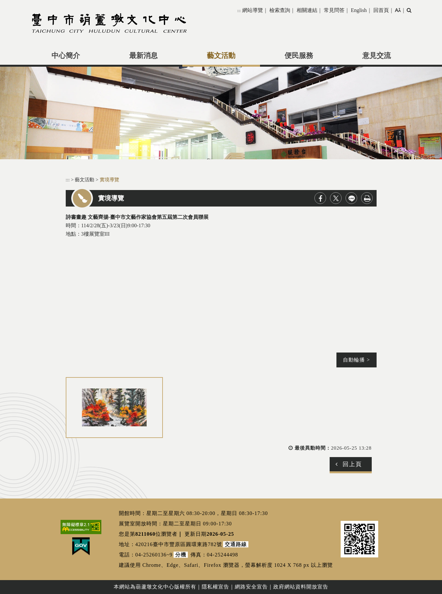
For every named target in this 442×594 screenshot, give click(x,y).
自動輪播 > (356, 360)
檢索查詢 (279, 10)
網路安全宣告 (251, 586)
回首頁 (381, 10)
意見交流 (376, 56)
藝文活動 (221, 56)
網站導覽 (252, 10)
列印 (367, 198)
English (359, 10)
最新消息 (143, 56)
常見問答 (334, 10)
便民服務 (299, 56)
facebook (320, 198)
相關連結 (307, 10)
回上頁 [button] (352, 464)
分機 (180, 554)
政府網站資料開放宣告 (300, 586)
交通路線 (236, 544)
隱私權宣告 (215, 586)
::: (239, 10)
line (351, 198)
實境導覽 (109, 179)
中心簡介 (65, 56)
